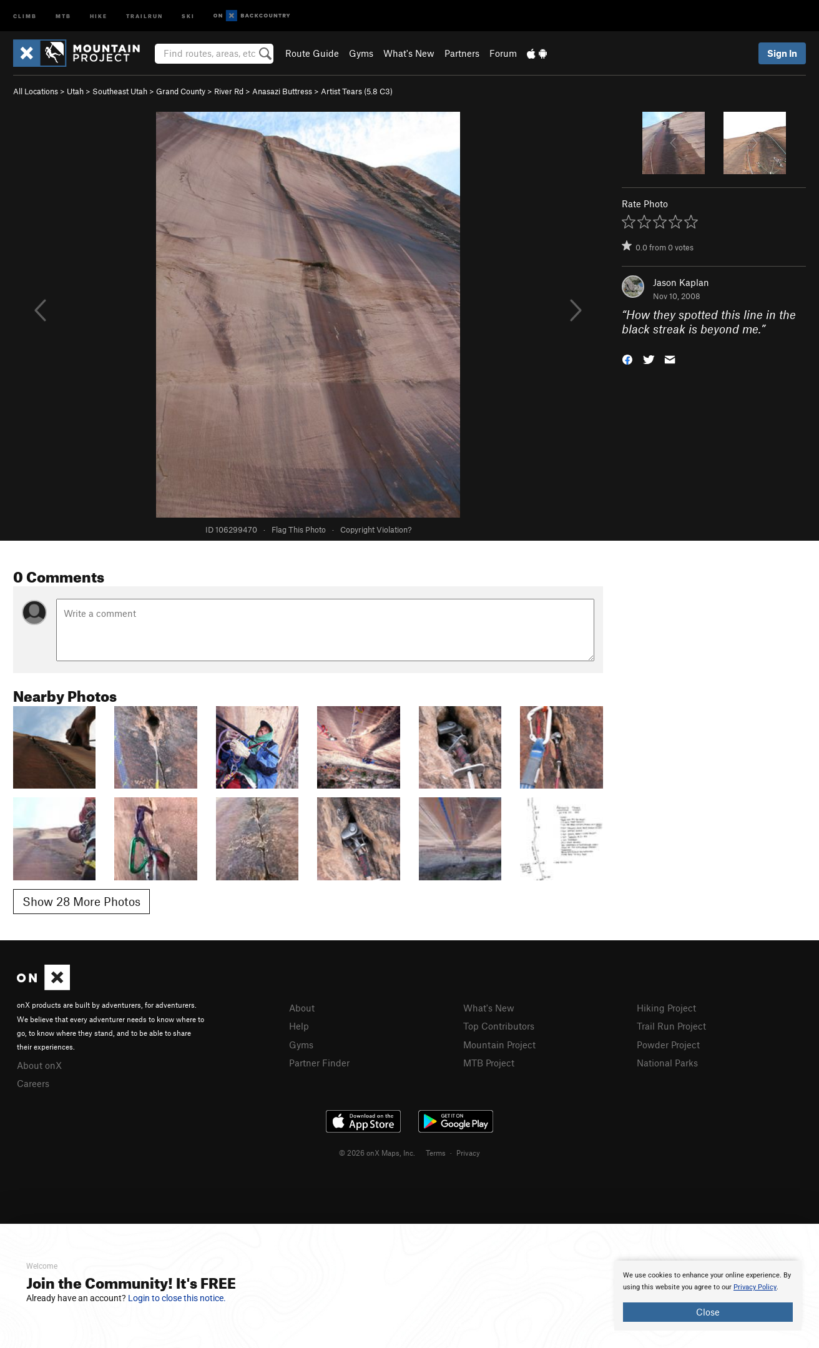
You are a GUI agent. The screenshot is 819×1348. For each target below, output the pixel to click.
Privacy (468, 1152)
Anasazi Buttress (282, 91)
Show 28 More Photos (81, 901)
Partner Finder (319, 1062)
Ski (188, 15)
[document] (708, 1295)
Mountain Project (499, 1044)
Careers (33, 1083)
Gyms (361, 53)
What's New (408, 53)
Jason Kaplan (681, 282)
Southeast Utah (119, 91)
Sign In (782, 53)
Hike (98, 15)
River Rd (228, 91)
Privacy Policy (755, 1287)
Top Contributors (498, 1025)
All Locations (35, 91)
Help (299, 1025)
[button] (627, 358)
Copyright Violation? (375, 529)
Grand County (180, 91)
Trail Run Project (671, 1025)
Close (708, 1311)
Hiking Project (666, 1007)
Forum (503, 53)
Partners (461, 53)
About (302, 1007)
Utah (75, 91)
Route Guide (312, 53)
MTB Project (488, 1062)
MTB (63, 15)
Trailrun (144, 15)
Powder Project (668, 1044)
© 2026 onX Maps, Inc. (377, 1152)
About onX (39, 1065)
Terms (436, 1152)
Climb (25, 15)
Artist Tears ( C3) (357, 91)
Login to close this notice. (177, 1298)
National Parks (667, 1062)
